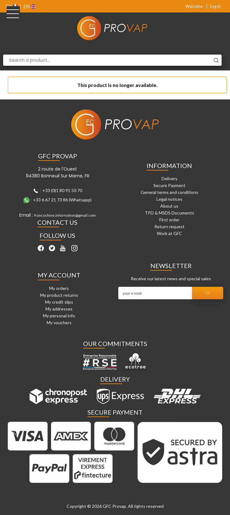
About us (169, 206)
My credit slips (59, 302)
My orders (59, 288)
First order (169, 219)
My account (59, 275)
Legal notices (169, 199)
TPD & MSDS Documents (169, 212)
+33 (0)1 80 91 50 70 (62, 190)
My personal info (59, 315)
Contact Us (57, 222)
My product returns (59, 295)
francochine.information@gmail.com (65, 215)
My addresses (59, 308)
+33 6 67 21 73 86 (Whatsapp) (62, 199)
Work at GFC (169, 233)
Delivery (169, 178)
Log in (215, 6)
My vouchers (59, 322)
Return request (169, 226)
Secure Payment (169, 185)
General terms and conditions (169, 192)
